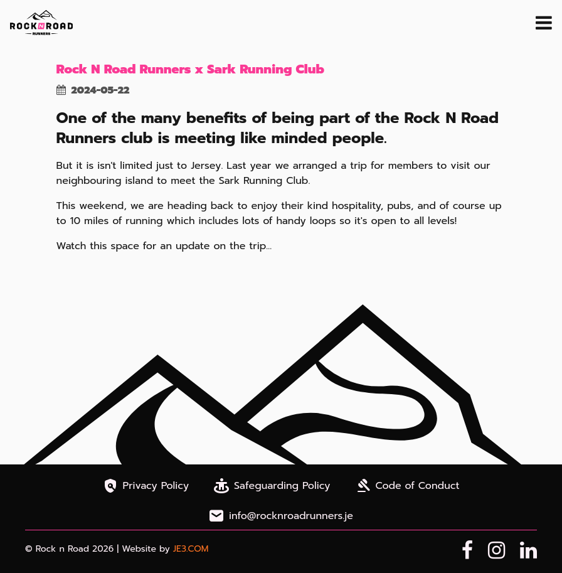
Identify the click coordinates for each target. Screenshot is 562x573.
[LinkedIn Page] (528, 550)
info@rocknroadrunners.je (281, 516)
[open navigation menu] (544, 22)
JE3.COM (191, 548)
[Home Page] (41, 22)
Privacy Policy (146, 486)
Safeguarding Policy (272, 486)
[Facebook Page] (467, 550)
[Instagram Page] (496, 550)
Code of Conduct (408, 486)
